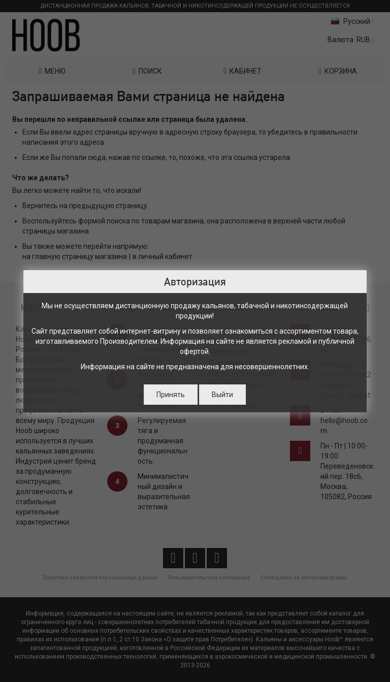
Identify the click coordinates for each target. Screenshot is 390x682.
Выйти (222, 395)
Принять (170, 395)
